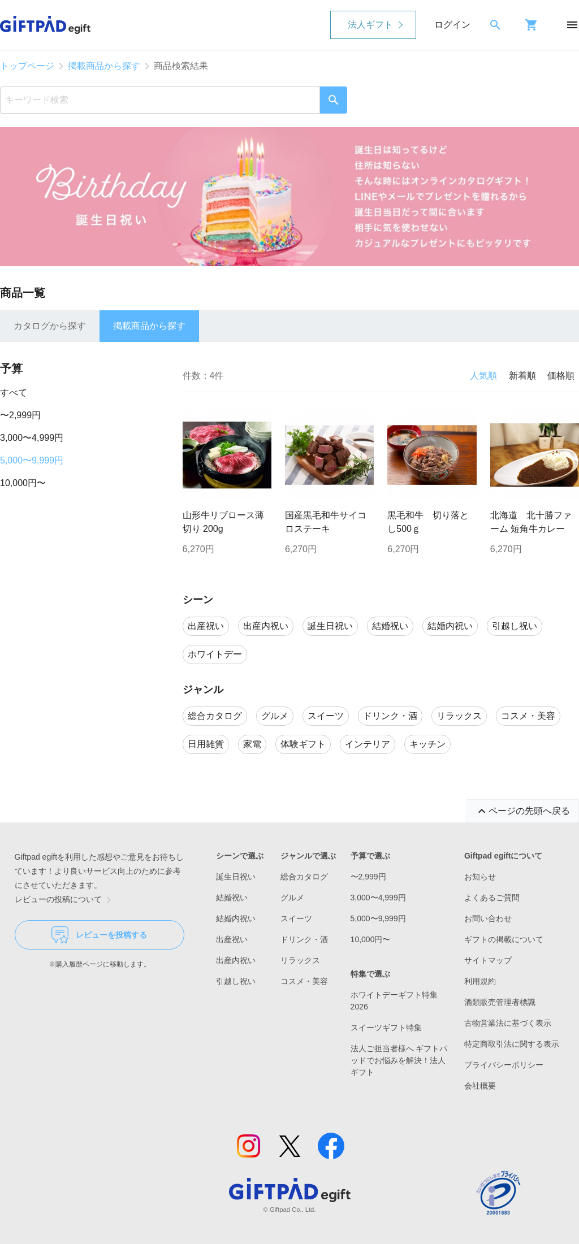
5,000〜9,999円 (31, 460)
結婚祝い (232, 897)
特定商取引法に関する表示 (511, 1043)
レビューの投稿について (65, 900)
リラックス (300, 960)
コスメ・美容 (304, 981)
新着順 (522, 375)
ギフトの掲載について (503, 939)
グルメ (292, 897)
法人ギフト (370, 24)
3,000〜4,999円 (31, 438)
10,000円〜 (23, 483)
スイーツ (296, 918)
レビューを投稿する (99, 934)
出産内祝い (236, 960)
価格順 (560, 375)
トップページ (27, 66)
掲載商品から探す (104, 66)
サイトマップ (488, 960)
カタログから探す (50, 326)
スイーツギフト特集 (386, 1027)
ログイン (452, 24)
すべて (13, 392)
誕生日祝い (236, 876)
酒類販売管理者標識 (499, 1002)
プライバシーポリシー (503, 1064)
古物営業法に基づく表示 (507, 1023)
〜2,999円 (20, 415)
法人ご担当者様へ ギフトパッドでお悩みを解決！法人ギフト (399, 1060)
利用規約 (480, 981)
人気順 (483, 375)
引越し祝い (236, 981)
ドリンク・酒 (304, 939)
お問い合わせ (488, 918)
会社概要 (480, 1085)
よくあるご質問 (492, 897)
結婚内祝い (236, 918)
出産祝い (232, 939)
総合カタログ (304, 876)
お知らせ (480, 876)
